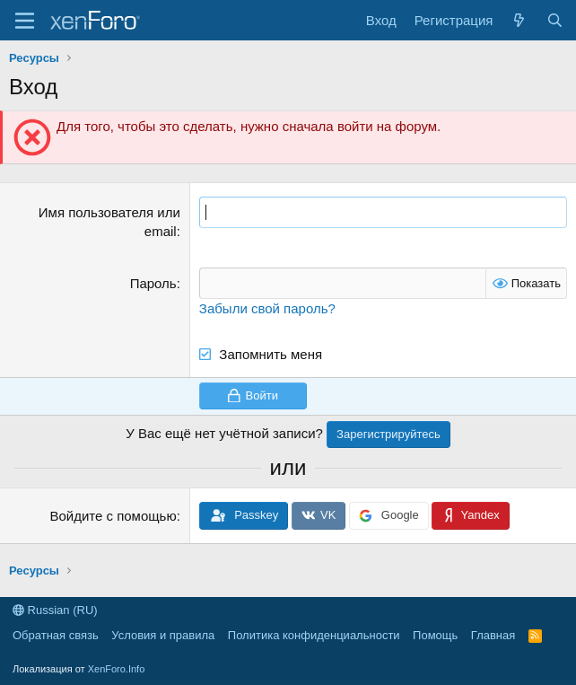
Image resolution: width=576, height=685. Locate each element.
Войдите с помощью (112, 515)
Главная (493, 635)
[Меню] (25, 21)
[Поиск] (554, 20)
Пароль (153, 283)
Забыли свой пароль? (267, 308)
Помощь (435, 635)
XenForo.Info (116, 668)
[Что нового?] (519, 20)
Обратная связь (56, 635)
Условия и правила (162, 635)
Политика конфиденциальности (314, 635)
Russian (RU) (55, 610)
